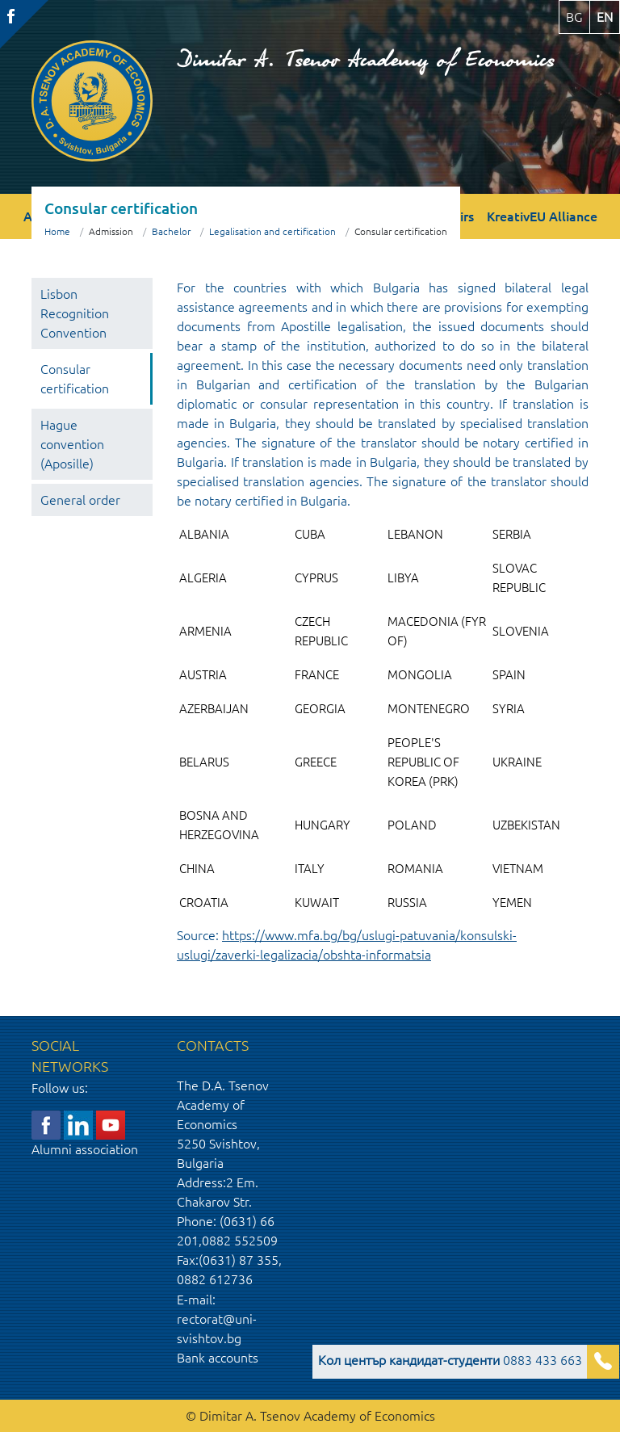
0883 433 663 (450, 1360)
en (605, 17)
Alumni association (84, 1149)
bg (574, 17)
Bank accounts (217, 1357)
